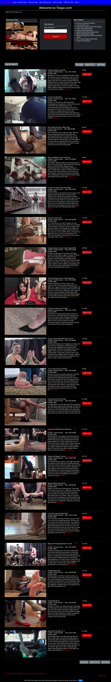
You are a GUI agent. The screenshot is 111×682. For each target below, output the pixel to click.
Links (17, 673)
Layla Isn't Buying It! (83, 41)
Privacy (7, 673)
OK (80, 680)
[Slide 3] (16, 47)
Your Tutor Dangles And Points (87, 39)
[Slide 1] (11, 47)
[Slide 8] (27, 47)
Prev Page (79, 65)
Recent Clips (22, 2)
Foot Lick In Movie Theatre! (86, 23)
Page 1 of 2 (90, 65)
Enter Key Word (49, 28)
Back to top (102, 675)
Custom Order (57, 2)
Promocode (25, 673)
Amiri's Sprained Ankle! (84, 28)
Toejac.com (6, 2)
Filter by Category (10, 64)
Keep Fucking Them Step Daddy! (88, 32)
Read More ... (67, 89)
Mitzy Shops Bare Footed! (85, 34)
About (77, 2)
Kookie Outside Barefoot (85, 30)
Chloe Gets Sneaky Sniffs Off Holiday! (89, 27)
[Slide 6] (23, 47)
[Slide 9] (29, 47)
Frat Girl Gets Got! (83, 25)
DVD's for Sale (68, 2)
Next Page (100, 65)
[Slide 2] (14, 47)
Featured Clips (33, 2)
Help (12, 673)
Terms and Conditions (37, 673)
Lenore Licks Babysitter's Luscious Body (21, 43)
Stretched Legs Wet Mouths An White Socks (89, 36)
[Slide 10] (31, 47)
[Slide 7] (25, 47)
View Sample (72, 456)
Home (15, 2)
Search (55, 36)
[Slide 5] (20, 47)
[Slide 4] (18, 47)
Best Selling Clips (45, 2)
